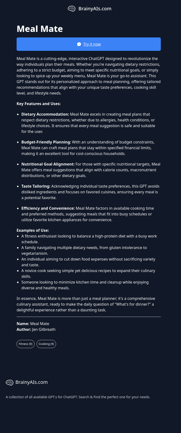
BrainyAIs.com (27, 382)
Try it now (89, 44)
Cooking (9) (46, 344)
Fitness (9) (25, 344)
